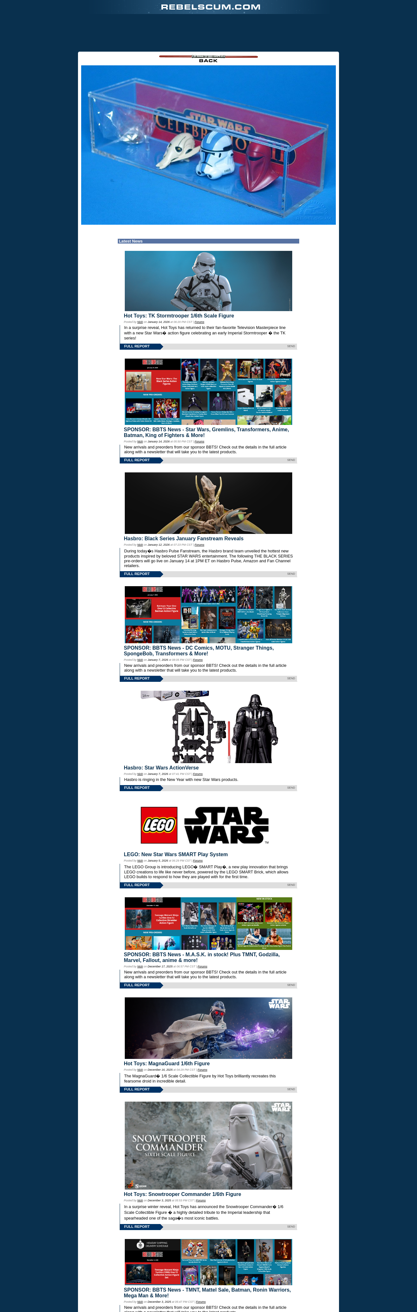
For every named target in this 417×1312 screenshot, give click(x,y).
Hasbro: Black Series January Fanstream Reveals (184, 505)
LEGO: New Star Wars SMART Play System (176, 821)
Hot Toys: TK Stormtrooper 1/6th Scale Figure (179, 283)
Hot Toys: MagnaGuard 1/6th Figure (167, 1030)
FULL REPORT (137, 313)
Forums (199, 289)
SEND (291, 313)
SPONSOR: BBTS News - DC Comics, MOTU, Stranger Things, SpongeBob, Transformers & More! (199, 617)
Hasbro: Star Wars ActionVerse (161, 735)
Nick (140, 289)
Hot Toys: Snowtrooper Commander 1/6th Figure (182, 1161)
